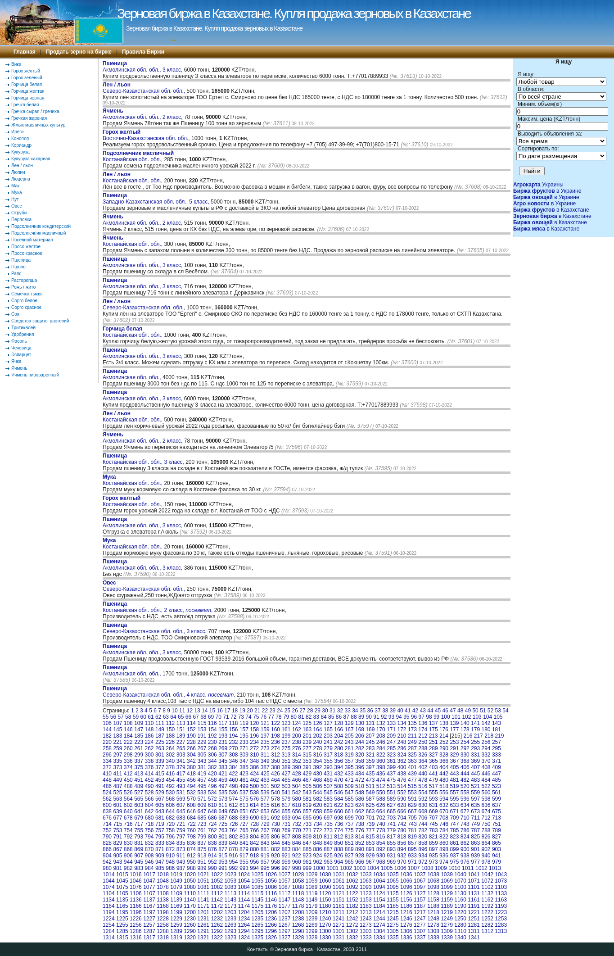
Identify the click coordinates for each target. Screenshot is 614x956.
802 (233, 837)
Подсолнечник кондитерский (41, 226)
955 (243, 862)
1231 (203, 918)
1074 (109, 887)
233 (243, 742)
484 (486, 780)
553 (412, 792)
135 (412, 723)
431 (328, 773)
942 (107, 862)
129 (349, 723)
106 (107, 723)
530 (170, 792)
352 (296, 761)
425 (265, 773)
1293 (230, 931)
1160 (460, 900)
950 (191, 862)
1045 (122, 881)
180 (486, 729)
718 (149, 824)
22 (265, 710)
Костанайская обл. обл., (138, 156)
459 (222, 780)
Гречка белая (25, 104)
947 (159, 862)
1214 (379, 912)
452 (149, 780)
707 (433, 818)
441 (433, 773)
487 (117, 786)
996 (275, 868)
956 (254, 862)
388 (275, 767)
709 (454, 818)
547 (349, 792)
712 (486, 818)
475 (391, 780)
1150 (325, 900)
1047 (149, 881)
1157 (420, 900)
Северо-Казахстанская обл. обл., (145, 88)
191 (201, 736)
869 (138, 849)
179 (475, 729)
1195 (122, 912)
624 (359, 805)
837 (201, 843)
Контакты (258, 949)
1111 (203, 893)
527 (138, 792)
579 (285, 799)
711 (475, 818)
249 (412, 742)
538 (254, 792)
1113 (230, 893)
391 (307, 767)
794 (149, 837)
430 (317, 773)
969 (391, 862)
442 (443, 773)
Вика (16, 64)
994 (254, 868)
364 (422, 761)
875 (201, 849)
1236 (271, 918)
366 (443, 761)
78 (278, 717)
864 (486, 843)
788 (486, 830)
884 (296, 849)
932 (401, 855)
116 (212, 723)
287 (412, 748)
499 (243, 786)
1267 (285, 925)
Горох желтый (25, 70)
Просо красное (26, 253)
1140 (190, 900)
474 (380, 780)
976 (465, 862)
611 (222, 805)
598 (486, 799)
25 (287, 710)
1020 (190, 874)
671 (454, 811)
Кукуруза (20, 152)
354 (317, 761)
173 (412, 729)
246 (380, 742)
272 (254, 748)
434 (359, 773)
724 (212, 824)
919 (265, 855)
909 (159, 855)
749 (475, 824)
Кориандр (21, 145)
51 (483, 710)
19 (242, 710)
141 (475, 723)
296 (107, 755)
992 (233, 868)
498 (233, 786)
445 (475, 773)
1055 (258, 881)
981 (117, 868)
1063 (366, 881)
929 (370, 855)
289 (433, 748)
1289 (176, 931)
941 (496, 855)
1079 (176, 887)
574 (233, 799)
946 (149, 862)
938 (465, 855)
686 (212, 818)
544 (317, 792)
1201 (203, 912)
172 (401, 729)
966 (359, 862)
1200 (190, 912)
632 (443, 805)
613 (243, 805)
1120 (325, 893)
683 (180, 818)
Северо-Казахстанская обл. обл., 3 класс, (155, 628)
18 (235, 710)
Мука (16, 192)
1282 (487, 925)
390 (296, 767)
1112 (217, 893)
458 (212, 780)
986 (170, 868)
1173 (230, 906)
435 (370, 773)
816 (380, 837)
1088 (298, 887)
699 (349, 818)
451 (138, 780)
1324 (244, 937)
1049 (176, 881)
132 (380, 723)
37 (377, 710)
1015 (122, 874)
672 (465, 811)
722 (191, 824)
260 (128, 748)
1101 (474, 887)
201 (307, 736)
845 (285, 843)
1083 (230, 887)
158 (254, 729)
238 (296, 742)
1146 (271, 900)
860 (443, 843)
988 (191, 868)
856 (401, 843)
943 (117, 862)
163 (307, 729)
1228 (163, 918)
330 (465, 755)
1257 (149, 925)
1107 (149, 893)
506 (317, 786)
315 (307, 755)
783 (433, 830)
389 (285, 767)
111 (159, 723)
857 (412, 843)
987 (180, 868)
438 (401, 773)
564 (128, 799)
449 (117, 780)
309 (243, 755)
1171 (203, 906)
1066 (406, 881)
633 (454, 805)
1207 (285, 912)
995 (265, 868)
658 (317, 811)
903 (496, 849)
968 (380, 862)
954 (233, 862)
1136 (136, 900)
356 (338, 761)
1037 (420, 874)
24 (280, 710)
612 (233, 805)
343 (201, 761)
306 (212, 755)
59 (136, 717)
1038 (433, 874)
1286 (136, 931)
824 (465, 837)
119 (243, 723)
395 (349, 767)
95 (406, 717)
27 (302, 710)
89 (361, 717)
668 (422, 811)
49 (468, 710)
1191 (474, 906)
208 (380, 736)
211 (412, 736)
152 (191, 729)
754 (128, 830)
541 (285, 792)
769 (285, 830)
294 (486, 748)
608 (191, 805)
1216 (406, 912)
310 (254, 755)
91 (376, 717)
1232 (217, 918)
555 (433, 792)
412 (128, 773)
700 (359, 818)
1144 (244, 900)
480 (443, 780)
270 (233, 748)
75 (256, 717)
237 (285, 742)
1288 (163, 931)
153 (201, 729)
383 (222, 767)
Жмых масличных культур (38, 124)
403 (433, 767)
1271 (339, 925)
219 (499, 736)
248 (401, 742)
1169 (176, 906)
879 (243, 849)
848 (317, 843)
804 (254, 837)
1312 (487, 931)
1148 (298, 900)
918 (254, 855)
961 (307, 862)
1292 (217, 931)
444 (465, 773)
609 (201, 805)
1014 (109, 874)
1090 (325, 887)
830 (128, 843)
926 (338, 855)
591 (412, 799)
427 (285, 773)
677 (117, 818)
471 (349, 780)
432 (338, 773)
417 (180, 773)
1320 (190, 937)
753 (117, 830)
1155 (393, 900)
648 (212, 811)
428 (296, 773)
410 (107, 773)
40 (400, 710)
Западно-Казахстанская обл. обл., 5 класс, (157, 198)
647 (201, 811)
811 (328, 837)
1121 (339, 893)
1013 (495, 868)
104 (487, 717)
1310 (460, 931)
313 (285, 755)
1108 (163, 893)
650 (233, 811)
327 (433, 755)
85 (331, 717)
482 (465, 780)
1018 (163, 874)
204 (338, 736)
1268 (298, 925)
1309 (447, 931)
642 (149, 811)
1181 (339, 906)
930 (380, 855)
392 (317, 767)
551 (391, 792)
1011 (468, 868)
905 (117, 855)
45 (438, 710)
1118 (298, 893)
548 (359, 792)
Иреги (17, 131)
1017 (149, 874)
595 (454, 799)
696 (317, 818)
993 (243, 868)
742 (401, 824)
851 (349, 843)
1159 (447, 900)
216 (467, 736)
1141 (203, 900)
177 (454, 729)
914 (212, 855)
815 (370, 837)
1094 (379, 887)
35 (363, 710)
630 (422, 805)
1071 (474, 881)
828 (107, 843)
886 (317, 849)
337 (138, 761)
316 (317, 755)
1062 (352, 881)
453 (159, 780)
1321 (203, 937)
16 (220, 710)
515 (412, 786)
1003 (360, 868)
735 (328, 824)
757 (159, 830)
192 (212, 736)
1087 (285, 887)
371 (496, 761)
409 (496, 767)
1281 (474, 925)
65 (181, 717)
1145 (258, 900)
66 (188, 717)
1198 (163, 912)
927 (349, 855)
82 (309, 717)
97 (421, 717)
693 (285, 818)
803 (243, 837)
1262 (217, 925)
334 (107, 761)
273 (265, 748)
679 (138, 818)
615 (265, 805)
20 (250, 710)
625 (370, 805)
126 (317, 723)
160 (275, 729)
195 (243, 736)
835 (180, 843)
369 (475, 761)
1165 (122, 906)
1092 (352, 887)
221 (117, 742)
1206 (271, 912)
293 (475, 748)
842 (254, 843)
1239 (312, 918)
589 (391, 799)
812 (338, 837)
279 (328, 748)
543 (307, 792)
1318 (163, 937)
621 (328, 805)
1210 (325, 912)
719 (159, 824)
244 (359, 742)
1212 (352, 912)
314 (296, 755)
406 (465, 767)
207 (370, 736)
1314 (109, 937)
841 (243, 843)
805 (265, 837)
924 (317, 855)
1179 (312, 906)
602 (128, 805)
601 (117, 805)
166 (338, 729)
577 (265, 799)
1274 (379, 925)
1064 (379, 881)
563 (117, 799)
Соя (15, 314)
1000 (319, 868)
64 (173, 717)
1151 (339, 900)
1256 (136, 925)
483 (475, 780)
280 (338, 748)
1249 (447, 918)
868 (128, 849)
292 (465, 748)
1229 (176, 918)
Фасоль (19, 341)
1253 (501, 918)
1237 (285, 918)
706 (422, 818)
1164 (109, 906)
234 (254, 742)
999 (307, 868)
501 (265, 786)
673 (475, 811)
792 (128, 837)
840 (233, 843)
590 (401, 799)
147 (138, 729)
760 (191, 830)
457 (201, 780)
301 (159, 755)
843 (265, 843)
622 (338, 805)
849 (328, 843)
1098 (433, 887)
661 (349, 811)
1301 (339, 931)
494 (191, 786)
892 (380, 849)
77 (271, 717)
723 (201, 824)
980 (107, 868)
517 (433, 786)
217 (478, 736)
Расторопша (24, 280)
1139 (176, 900)
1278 (433, 925)
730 (275, 824)
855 (391, 843)
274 (275, 748)
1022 (217, 874)
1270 (325, 925)
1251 (474, 918)
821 (433, 837)
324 (401, 755)
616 (275, 805)
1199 (176, 912)
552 (401, 792)
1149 (312, 900)
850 (338, 843)
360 (380, 761)
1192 (487, 906)
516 (422, 786)
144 (107, 729)
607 (180, 805)
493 (180, 786)
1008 (427, 868)
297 (117, 755)
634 (465, 805)
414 (149, 773)
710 (465, 818)
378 (170, 767)
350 (275, 761)
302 (170, 755)
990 (212, 868)
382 (212, 767)
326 (422, 755)
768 (275, 830)
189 (180, 736)
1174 (244, 906)
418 (191, 773)
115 (201, 723)
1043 (501, 874)
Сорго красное (26, 307)
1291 (203, 931)
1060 (325, 881)
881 (265, 849)
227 (180, 742)
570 (191, 799)
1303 (366, 931)
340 (170, 761)
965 (349, 862)
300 (149, 755)
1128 (433, 893)
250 (422, 742)
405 (454, 767)
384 (233, 767)
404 (443, 767)
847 (307, 843)
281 (349, 748)
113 (180, 723)
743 (412, 824)
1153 (366, 900)
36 (370, 710)
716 (128, 824)
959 (285, 862)
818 (401, 837)
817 (391, 837)
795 (159, 837)
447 (496, 773)
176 (443, 729)
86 (339, 717)
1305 (393, 931)
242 (338, 742)
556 (443, 792)
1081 (203, 887)
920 (275, 855)
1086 (271, 887)
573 (222, 799)
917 (243, 855)
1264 (244, 925)
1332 (352, 937)
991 (222, 868)
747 (454, 824)
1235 (258, 918)
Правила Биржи (143, 52)
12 (190, 710)
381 (201, 767)
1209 (312, 912)
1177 (285, 906)
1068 (433, 881)
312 (275, 755)
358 (359, 761)
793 (138, 837)
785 (454, 830)
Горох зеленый (26, 77)
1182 (352, 906)
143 (496, 723)
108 (128, 723)
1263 (230, 925)
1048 (163, 881)
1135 (122, 900)
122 (275, 723)
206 (359, 736)
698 (338, 818)
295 (496, 748)
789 (496, 830)
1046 (136, 881)
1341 (474, 937)
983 (138, 868)
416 (170, 773)
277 (307, 748)
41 (408, 710)
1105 (122, 893)
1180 (325, 906)
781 (412, 830)
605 (159, 805)
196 (254, 736)
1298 (298, 931)
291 (454, 748)
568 (170, 799)
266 (191, 748)
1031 (339, 874)
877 (222, 849)
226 (170, 742)
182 (107, 736)
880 (254, 849)
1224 (109, 918)
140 (465, 723)
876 (212, 849)
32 (340, 710)
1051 (203, 881)
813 (349, 837)
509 (349, 786)
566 (149, 799)
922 (296, 855)
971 (412, 862)
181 (496, 729)
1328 (298, 937)
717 (138, 824)
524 (107, 792)
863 (475, 843)
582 (317, 799)
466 (296, 780)
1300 (325, 931)
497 (222, 786)
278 (317, 748)
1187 (420, 906)
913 (201, 855)
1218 (433, 912)
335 (117, 761)
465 (285, 780)
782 (422, 830)
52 (490, 710)
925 (328, 855)
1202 (217, 912)
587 (370, 799)
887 (328, 849)
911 (180, 855)
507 (328, 786)
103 (477, 717)
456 (191, 780)
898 (443, 849)
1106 (136, 893)
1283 (501, 925)
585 (349, 799)
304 (191, 755)
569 (180, 799)
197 (265, 736)
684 (191, 818)
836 (191, 843)
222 (128, 742)
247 (391, 742)
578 (275, 799)
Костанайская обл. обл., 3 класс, (144, 459)
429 (307, 773)
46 (445, 710)
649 (222, 811)
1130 (460, 893)
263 (159, 748)
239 (307, 742)
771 (307, 830)
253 (454, 742)
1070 (460, 881)
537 (243, 792)
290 (443, 748)
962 (317, 862)
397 (370, 767)
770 (296, 830)
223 (138, 742)
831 (138, 843)
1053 (230, 881)
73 (241, 717)
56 (113, 717)
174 (422, 729)
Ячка (16, 361)
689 (243, 818)
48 (460, 710)
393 (328, 767)
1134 (109, 900)
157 (243, 729)
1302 (352, 931)
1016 (136, 874)
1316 (136, 937)
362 (401, 761)
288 (422, 748)
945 (138, 862)
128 (338, 723)
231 (222, 742)
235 (265, 742)
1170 (190, 906)
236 (275, 742)
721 (180, 824)
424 (254, 773)
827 (496, 837)
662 (359, 811)
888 (338, 849)
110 (149, 723)
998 (296, 868)
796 (170, 837)
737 (349, 824)
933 (412, 855)
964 (338, 862)
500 (254, 786)
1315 (122, 937)
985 (159, 868)
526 (128, 792)
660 (338, 811)
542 (296, 792)
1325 (258, 937)
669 (433, 811)
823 (454, 837)
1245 (393, 918)
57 (120, 717)
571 (201, 799)
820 (422, 837)
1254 (109, 925)
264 (170, 748)
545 (328, 792)
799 (201, 837)
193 (222, 736)
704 (401, 818)
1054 (244, 881)
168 (359, 729)
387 (265, 767)
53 (498, 710)
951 (201, 862)
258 (107, 748)
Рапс (16, 273)
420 (212, 773)
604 (149, 805)
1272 (352, 925)
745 (433, 824)
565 (138, 799)
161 (285, 729)
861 (454, 843)
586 (359, 799)
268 (212, 748)
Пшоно (18, 266)
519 (454, 786)
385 (243, 767)
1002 (346, 868)
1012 (481, 868)
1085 (258, 887)
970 (401, 862)
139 (454, 723)
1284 (109, 931)
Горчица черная (27, 97)
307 (222, 755)
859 (433, 843)
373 (117, 767)
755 (138, 830)
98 (429, 717)
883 (285, 849)
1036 (406, 874)
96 (414, 717)
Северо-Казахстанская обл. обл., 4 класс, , (169, 691)
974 (443, 862)
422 (233, 773)
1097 (420, 887)
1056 (271, 881)
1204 (244, 912)
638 (107, 811)
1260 (190, 925)
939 (475, 855)
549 (370, 792)
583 (328, 799)
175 (433, 729)
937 (454, 855)
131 (370, 723)
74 (248, 717)
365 (433, 761)
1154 (379, 900)
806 (275, 837)
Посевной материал (32, 239)
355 (328, 761)
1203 (230, 912)
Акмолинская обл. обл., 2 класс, (143, 114)
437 (391, 773)
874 (191, 849)
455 (180, 780)
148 (149, 729)
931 (391, 855)
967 (370, 862)
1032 (352, 874)
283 (370, 748)
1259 (176, 925)
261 (138, 748)
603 (138, 805)
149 (159, 729)
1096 (406, 887)
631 (433, 805)
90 (369, 717)
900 (465, 849)
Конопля (20, 138)
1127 (420, 893)
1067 (420, 881)
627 (391, 805)
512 (380, 786)
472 (359, 780)
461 (243, 780)
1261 (203, 925)
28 (310, 710)
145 (117, 729)
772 (317, 830)
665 (391, 811)
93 (391, 717)
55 (105, 717)
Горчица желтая (28, 91)
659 (328, 811)
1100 (460, 887)
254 (465, 742)
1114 (244, 893)
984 (149, 868)
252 (443, 742)
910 (170, 855)
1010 (454, 868)
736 (338, 824)
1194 (109, 912)
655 (285, 811)
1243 (366, 918)
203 (328, 736)
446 (486, 773)
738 (359, 824)
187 (159, 736)
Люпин (18, 172)
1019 (176, 874)
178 (465, 729)
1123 (366, 893)
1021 (203, 874)
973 (433, 862)
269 (222, 748)
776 (359, 830)
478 (422, 780)
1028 (298, 874)
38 (385, 710)
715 (117, 824)
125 (307, 723)
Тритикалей (23, 327)
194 (233, 736)
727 (243, 824)
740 (380, 824)
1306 (406, 931)
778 (380, 830)
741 (391, 824)
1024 (244, 874)
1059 (312, 881)
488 (128, 786)
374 (128, 767)
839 (222, 843)
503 (285, 786)
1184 (379, 906)
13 (197, 710)
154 (212, 729)
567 (159, 799)
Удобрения (22, 334)
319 (349, 755)
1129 (447, 893)
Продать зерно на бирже (79, 52)
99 (436, 717)
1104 (109, 893)
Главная (25, 52)
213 (433, 736)
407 (475, 767)
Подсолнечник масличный (38, 233)
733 (307, 824)
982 (128, 868)
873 (180, 849)
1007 (414, 868)
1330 (325, 937)
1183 (366, 906)
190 (191, 736)
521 (475, 786)
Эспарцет (21, 354)
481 (454, 780)
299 (138, 755)
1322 (217, 937)
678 (128, 818)
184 (128, 736)
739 (370, 824)
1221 (474, 912)
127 (328, 723)
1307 (420, 931)
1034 (379, 874)
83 (316, 717)
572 (212, 799)
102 (466, 717)
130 (359, 723)
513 (391, 786)
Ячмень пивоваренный (35, 374)
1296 (271, 931)
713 (496, 818)
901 (475, 849)
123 (285, 723)
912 (191, 855)
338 (149, 761)
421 (222, 773)
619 (307, 805)
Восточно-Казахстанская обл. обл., (147, 135)
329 (454, 755)
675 (496, 811)
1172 (217, 906)
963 (328, 862)
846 (296, 843)
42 (415, 710)
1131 (474, 893)
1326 (271, 937)
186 (149, 736)
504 (296, 786)
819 (412, 837)
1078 (163, 887)
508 (338, 786)
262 (149, 748)
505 (307, 786)
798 (191, 837)
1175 (258, 906)
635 (475, 805)
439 (412, 773)
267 (201, 748)
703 (391, 818)
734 (317, 824)
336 (128, 761)
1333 (366, 937)
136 (422, 723)
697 (328, 818)
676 (107, 818)
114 (191, 723)
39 (393, 710)
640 (128, 811)
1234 (244, 918)
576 (254, 799)
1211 (339, 912)
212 (422, 736)
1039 (447, 874)
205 (349, 736)
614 (254, 805)
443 (454, 773)
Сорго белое (24, 300)
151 (180, 729)
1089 (312, 887)
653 (265, 811)
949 (180, 862)
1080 (190, 887)
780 (401, 830)
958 (275, 862)
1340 (460, 937)
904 (107, 855)
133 (391, 723)
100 (445, 717)
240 (317, 742)
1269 (312, 925)
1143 (230, 900)
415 (159, 773)
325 (412, 755)
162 (296, 729)
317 (328, 755)
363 (412, 761)
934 (422, 855)
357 (349, 761)
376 (149, 767)
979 (496, 862)
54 (505, 710)
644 (170, 811)
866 (107, 849)
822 (443, 837)
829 (117, 843)
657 (307, 811)
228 (191, 742)
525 (117, 792)
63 (166, 717)
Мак (15, 185)
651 (243, 811)
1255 (122, 925)
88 (354, 717)
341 (180, 761)
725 (222, 824)
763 (222, 830)
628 (401, 805)
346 (233, 761)
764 (233, 830)
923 (307, 855)
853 (370, 843)
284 (380, 748)
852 (359, 843)
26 (295, 710)
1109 (176, 893)
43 (423, 710)
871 (159, 849)
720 (170, 824)
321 (370, 755)
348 (254, 761)
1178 (298, 906)
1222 (487, 912)
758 (170, 830)
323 (391, 755)
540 (275, 792)
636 (486, 805)
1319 (176, 937)
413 (138, 773)
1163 (501, 900)
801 (222, 837)
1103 (501, 887)
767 (265, 830)
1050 (190, 881)
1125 (393, 893)
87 (346, 717)
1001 (333, 868)
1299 (312, 931)
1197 (149, 912)
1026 (271, 874)
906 (128, 855)
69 (211, 717)
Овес (16, 206)
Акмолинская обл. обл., (133, 374)
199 (285, 736)
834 (170, 843)
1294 (244, 931)
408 (486, 767)
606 (170, 805)
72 (233, 717)
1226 (136, 918)
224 (149, 742)
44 (430, 710)
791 (117, 837)
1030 (325, 874)
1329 (312, 937)
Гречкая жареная (29, 118)
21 (257, 710)
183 (117, 736)
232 (233, 742)
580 (296, 799)
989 (201, 868)
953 (222, 862)
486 (107, 786)
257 (496, 742)
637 (496, 805)
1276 (406, 925)
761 (201, 830)
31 (332, 710)
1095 (393, 887)
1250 (460, 918)
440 (422, 773)
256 (486, 742)
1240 (325, 918)
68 (203, 717)
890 (359, 849)
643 (159, 811)
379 (180, 767)
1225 (122, 918)
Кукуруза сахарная (30, 158)
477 (412, 780)
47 (453, 710)
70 (218, 717)
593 (433, 799)
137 (433, 723)
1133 (501, 893)
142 (486, 723)
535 (222, 792)
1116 (271, 893)
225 (159, 742)
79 (286, 717)
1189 (447, 906)
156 (233, 729)
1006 (400, 868)
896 (422, 849)
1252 (487, 918)
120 (254, 723)
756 (149, 830)
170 (380, 729)
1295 (258, 931)
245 (370, 742)
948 (170, 862)
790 (107, 837)
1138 (163, 900)
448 (107, 780)
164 (317, 729)
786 (465, 830)
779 (391, 830)
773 (328, 830)
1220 (460, 912)
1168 (163, 906)
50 (475, 710)
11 (182, 710)
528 (149, 792)
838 (212, 843)
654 (275, 811)
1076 (136, 887)
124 (296, 723)
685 (201, 818)
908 (149, 855)
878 (233, 849)
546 (338, 792)
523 (496, 786)
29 (318, 710)
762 (212, 830)
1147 (285, 900)
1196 (136, 912)
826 (486, 837)
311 (265, 755)
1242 (352, 918)
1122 (352, 893)
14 (205, 710)
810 (317, 837)
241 (328, 742)
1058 (298, 881)
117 (222, 723)
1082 (217, 887)
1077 (149, 887)
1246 (406, 918)
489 (138, 786)
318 (338, 755)
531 (180, 792)
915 (222, 855)
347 (243, 761)
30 (325, 710)
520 (465, 786)
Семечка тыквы (27, 293)
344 (212, 761)
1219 (447, 912)
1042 (487, 874)
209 (391, 736)
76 (263, 717)
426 (275, 773)
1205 (258, 912)
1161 (474, 900)
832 (149, 843)
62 (158, 717)
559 (475, 792)
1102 (487, 887)
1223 (501, 912)
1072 (487, 881)
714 (107, 824)
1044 (109, 881)
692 (275, 818)
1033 (366, 874)
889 (349, 849)
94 (399, 717)
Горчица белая (26, 84)
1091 (339, 887)
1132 (487, 893)
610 (212, 805)
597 (475, 799)
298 (128, 755)
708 (443, 818)
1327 (285, 937)
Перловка (21, 219)
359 (370, 761)
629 (412, 805)
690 (254, 818)
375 (138, 767)
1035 (393, 874)
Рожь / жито (23, 287)
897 (433, 849)
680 (149, 818)
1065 (393, 881)
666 (401, 811)
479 (433, 780)
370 (486, 761)
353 (307, 761)
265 (180, 748)
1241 (339, 918)
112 (170, 723)
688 (233, 818)
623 (349, 805)
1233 (230, 918)
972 (422, 862)
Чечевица (21, 347)
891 (370, 849)
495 (201, 786)
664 (380, 811)
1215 (393, 912)
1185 (393, 906)
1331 (339, 937)
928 (359, 855)
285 (391, 748)
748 (465, 824)
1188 (433, 906)
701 (370, 818)
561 (496, 792)
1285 (122, 931)
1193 (501, 906)
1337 (420, 937)
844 (275, 843)
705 (412, 818)
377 (159, 767)
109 (138, 723)
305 (201, 755)
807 (285, 837)
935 (433, 855)
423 (243, 773)
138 (443, 723)
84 (323, 717)
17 (227, 710)
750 (486, 824)
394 (338, 767)
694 (296, 818)
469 (328, 780)
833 (159, 843)
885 (307, 849)
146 (128, 729)
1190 (460, 906)
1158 (433, 900)
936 (443, 855)
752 (107, 830)
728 (254, 824)
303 (180, 755)
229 (201, 742)
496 (212, 786)
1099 (447, 887)
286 (401, 748)
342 (191, 761)
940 (486, 855)
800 (212, 837)
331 (475, 755)
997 (285, 868)
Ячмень (19, 368)
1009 (441, 868)
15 (212, 710)
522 (486, 786)
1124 (379, 893)
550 (380, 792)
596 (465, 799)
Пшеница (21, 260)
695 (307, 818)
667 (412, 811)
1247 (420, 918)
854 (380, 843)
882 (275, 849)
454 (170, 780)
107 (117, 723)
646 (191, 811)
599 (496, 799)
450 (128, 780)
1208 (298, 912)
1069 (447, 881)
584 (338, 799)
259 (117, 748)
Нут (15, 199)
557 (454, 792)
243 (349, 742)
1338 (433, 937)
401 (412, 767)
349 (265, 761)
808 (296, 837)
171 (391, 729)
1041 (474, 874)
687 (222, 818)
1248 (433, 918)
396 (359, 767)
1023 (230, 874)
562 (107, 799)
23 (272, 710)
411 (117, 773)
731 (285, 824)
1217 (420, 912)
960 (296, 862)
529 (159, 792)
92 (384, 717)
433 (349, 773)
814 (359, 837)
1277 (420, 925)
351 (285, 761)
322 (380, 755)
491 (159, 786)
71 (226, 717)
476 (401, 780)
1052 (217, 881)
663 (370, 811)
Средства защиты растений (40, 320)
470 (338, 780)
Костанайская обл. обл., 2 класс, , (157, 607)
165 (328, 729)
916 (233, 855)
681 (159, 818)
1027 (285, 874)
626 (380, 805)
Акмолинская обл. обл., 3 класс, (143, 66)
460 (233, 780)
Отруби (19, 212)
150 (170, 729)
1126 (406, 893)
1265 (258, 925)
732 (296, 824)
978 (486, 862)
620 (317, 805)
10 (174, 710)
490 (149, 786)
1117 (285, 893)
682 (170, 818)
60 (143, 717)
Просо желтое (26, 246)
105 (498, 717)
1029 (312, 874)
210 (401, 736)
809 (307, 837)
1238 (298, 918)
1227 (149, 918)
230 (212, 742)
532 (191, 792)
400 (401, 767)
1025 (258, 874)
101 (455, 717)
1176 (271, 906)
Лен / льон (22, 165)
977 (475, 862)
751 (496, 824)
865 (496, 843)
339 (159, 761)
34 (355, 710)
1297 (285, 931)
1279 (447, 925)
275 (285, 748)
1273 (366, 925)
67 (196, 717)
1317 (149, 937)
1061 (339, 881)
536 (233, 792)
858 (422, 843)
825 (475, 837)
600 (107, 805)
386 (254, 767)
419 (201, 773)
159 (265, 729)
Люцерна (20, 179)
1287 (149, 931)
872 (170, 849)
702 (380, 818)
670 (443, 811)
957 (265, 862)
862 (465, 843)
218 (488, 736)
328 (443, 755)
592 (422, 799)
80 (294, 717)
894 (401, 849)
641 (138, 811)
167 (349, 729)
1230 (190, 918)
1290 (190, 931)
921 (285, 855)
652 (254, 811)
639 (117, 811)
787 (475, 830)
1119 (312, 893)
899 (454, 849)
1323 (230, 937)
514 (401, 786)
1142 (217, 900)
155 (222, 729)
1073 (501, 881)
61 (151, 717)
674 (486, 811)
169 (370, 729)
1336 (406, 937)
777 (370, 830)
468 (317, 780)
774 (338, 830)
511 (370, 786)
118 (233, 723)
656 (296, 811)
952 (212, 862)
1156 (406, 900)
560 (486, 792)
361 (391, 761)
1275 (393, 925)
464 (275, 780)
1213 (366, 912)
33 (347, 710)
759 (180, 830)
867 (117, 849)
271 (243, 748)
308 (233, 755)
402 (422, 767)
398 (380, 767)
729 (265, 824)
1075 (122, 887)
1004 (373, 868)
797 (180, 837)
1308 (433, 931)
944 (128, 862)
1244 (379, 918)
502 (275, 786)
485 (496, 780)
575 (243, 799)
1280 (460, 925)
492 (170, 786)
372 (107, 767)
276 (296, 748)
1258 (163, 925)
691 (265, 818)
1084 (244, 887)
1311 (474, 931)
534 (212, 792)
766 (254, 830)
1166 (136, 906)
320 (359, 755)
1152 (352, 900)
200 (296, 736)
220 (107, 742)
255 (475, 742)
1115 (258, 893)
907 (138, 855)
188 (170, 736)
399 (391, 767)
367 (454, 761)
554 (422, 792)
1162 (487, 900)
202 (317, 736)
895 (412, 849)
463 (265, 780)
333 (496, 755)
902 (486, 849)
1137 (149, 900)
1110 (190, 893)
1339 (447, 937)
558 (465, 792)
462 (254, 780)
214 (443, 736)
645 (180, 811)
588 (380, 799)
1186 (406, 906)
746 (443, 824)
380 (191, 767)
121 (265, 723)
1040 (460, 874)
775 (349, 830)
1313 (501, 931)
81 (301, 717)
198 (275, 736)
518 (443, 786)
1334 (379, 937)
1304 (379, 931)
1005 (387, 868)
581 (307, 799)
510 (359, 786)
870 (149, 849)
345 (222, 761)
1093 (366, 887)
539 (265, 792)
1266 (271, 925)
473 (370, 780)
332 (486, 755)
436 (380, 773)
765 (243, 830)
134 (401, 723)
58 (128, 717)
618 (296, 805)
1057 (285, 881)
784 (443, 830)
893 (391, 849)
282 (359, 748)
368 (465, 761)
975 (454, 862)
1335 (393, 937)
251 (433, 742)
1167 (149, 906)
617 (285, 805)
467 (307, 780)
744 (422, 824)
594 (443, 799)
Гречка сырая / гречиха (35, 111)
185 (138, 736)
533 (201, 792)
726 (233, 824)
